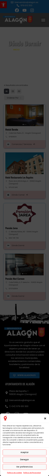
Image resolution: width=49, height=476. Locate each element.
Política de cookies (14, 473)
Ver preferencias (24, 466)
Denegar (24, 459)
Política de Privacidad (32, 473)
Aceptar (25, 452)
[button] (45, 418)
